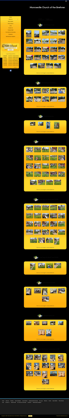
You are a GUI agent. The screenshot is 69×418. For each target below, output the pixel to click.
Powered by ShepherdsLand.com (62, 415)
